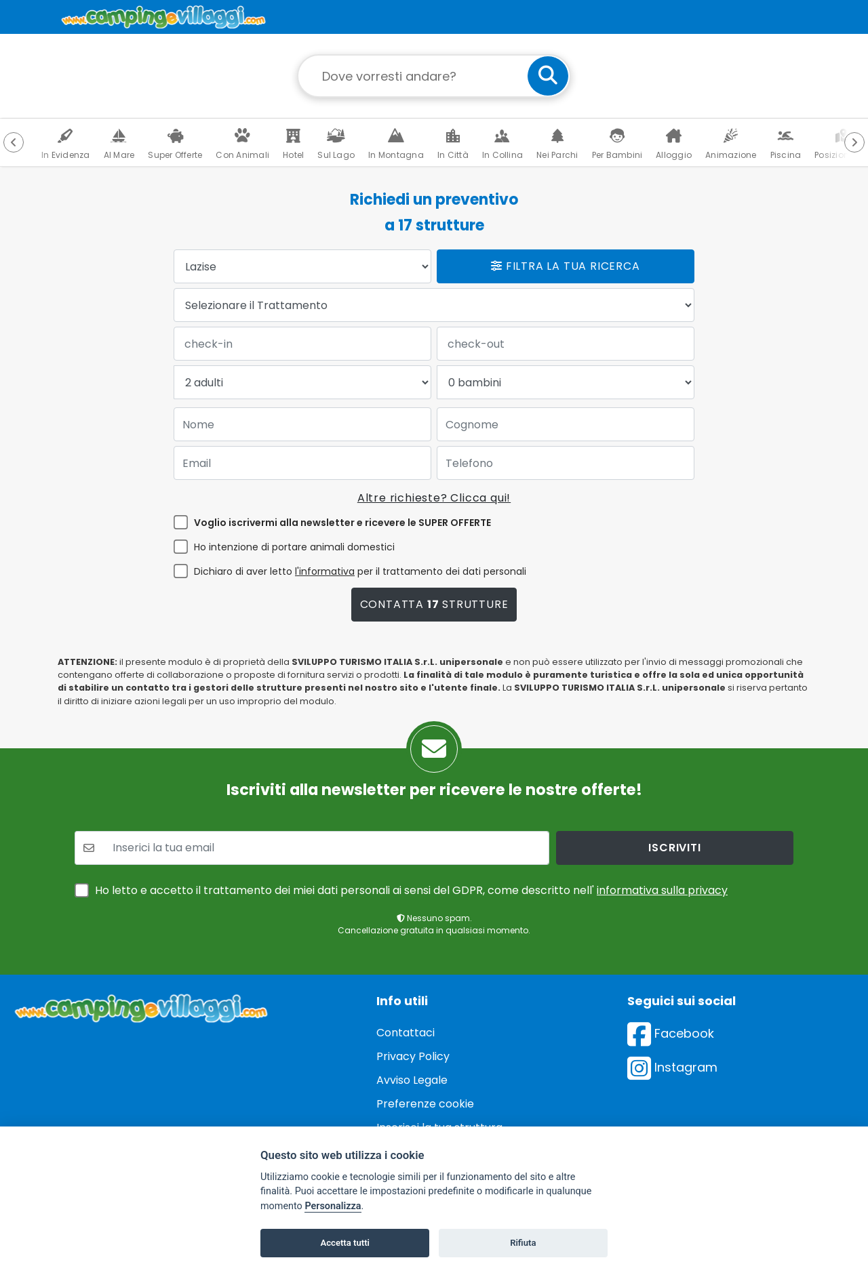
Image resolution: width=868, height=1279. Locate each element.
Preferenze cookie (425, 1104)
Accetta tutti (345, 1243)
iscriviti (674, 847)
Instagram (672, 1067)
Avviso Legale (412, 1080)
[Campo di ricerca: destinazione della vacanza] (434, 76)
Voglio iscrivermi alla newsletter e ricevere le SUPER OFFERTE (342, 522)
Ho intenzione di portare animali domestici (294, 547)
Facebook (670, 1033)
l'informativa (325, 571)
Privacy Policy (413, 1056)
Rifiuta (523, 1243)
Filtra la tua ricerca (565, 266)
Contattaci (405, 1032)
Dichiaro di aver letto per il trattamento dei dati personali (360, 571)
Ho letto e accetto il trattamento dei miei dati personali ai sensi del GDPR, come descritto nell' (411, 890)
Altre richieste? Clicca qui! (434, 498)
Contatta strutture (434, 604)
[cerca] (548, 76)
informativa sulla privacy (662, 890)
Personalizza (332, 1206)
